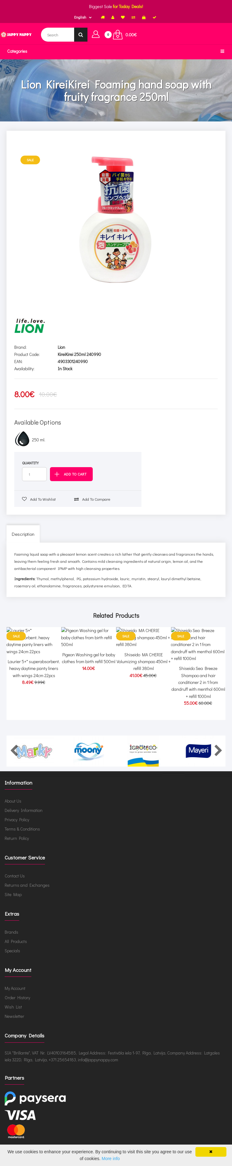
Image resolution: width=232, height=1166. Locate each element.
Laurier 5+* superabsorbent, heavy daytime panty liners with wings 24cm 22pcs (34, 695)
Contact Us (15, 883)
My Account (15, 995)
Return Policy (17, 845)
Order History (17, 1005)
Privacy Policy (17, 827)
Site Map (13, 901)
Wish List (13, 1014)
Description (23, 534)
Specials (12, 958)
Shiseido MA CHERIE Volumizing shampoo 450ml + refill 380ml (144, 695)
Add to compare (92, 499)
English (80, 17)
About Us (13, 808)
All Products (16, 948)
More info (111, 1158)
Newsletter (14, 1023)
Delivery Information (23, 817)
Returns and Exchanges (27, 892)
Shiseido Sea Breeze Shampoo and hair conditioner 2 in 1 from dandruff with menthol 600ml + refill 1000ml (198, 702)
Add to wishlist (39, 499)
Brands (11, 939)
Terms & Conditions (22, 836)
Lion (61, 347)
